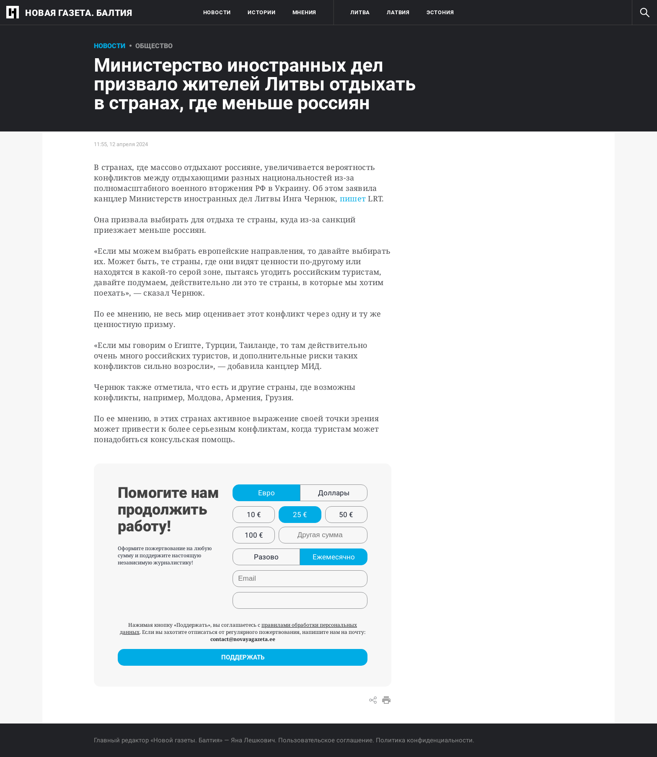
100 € (254, 535)
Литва (360, 12)
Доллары (333, 493)
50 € (346, 514)
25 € (300, 514)
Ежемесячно (334, 557)
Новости (217, 12)
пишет (352, 198)
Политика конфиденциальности (424, 740)
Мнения (304, 12)
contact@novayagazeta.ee (242, 639)
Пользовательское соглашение (325, 740)
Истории (261, 12)
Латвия (398, 12)
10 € (254, 514)
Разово (266, 557)
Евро (266, 493)
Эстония (440, 12)
